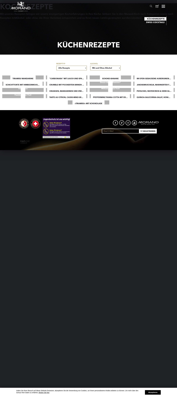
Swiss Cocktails (155, 22)
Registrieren (149, 378)
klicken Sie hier (44, 393)
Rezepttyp (60, 64)
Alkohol (94, 64)
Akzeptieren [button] (152, 392)
